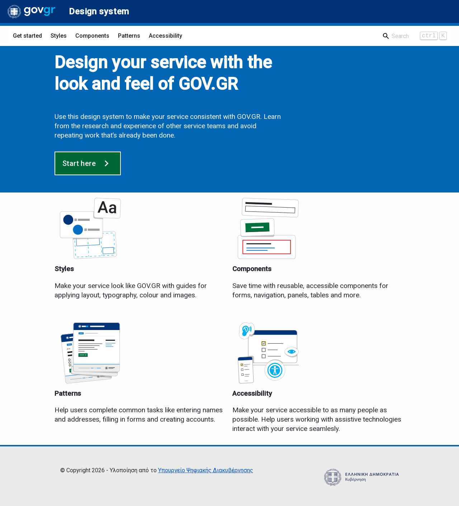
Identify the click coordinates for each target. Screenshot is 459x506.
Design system (99, 11)
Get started (27, 35)
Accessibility (165, 35)
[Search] (414, 36)
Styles (59, 35)
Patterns (129, 35)
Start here (86, 163)
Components (92, 35)
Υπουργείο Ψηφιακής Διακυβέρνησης (205, 470)
